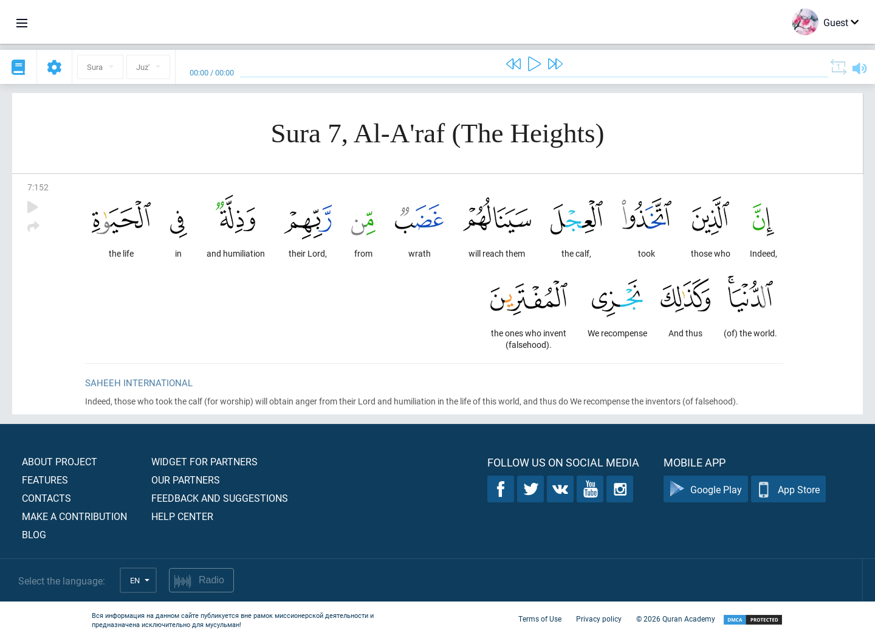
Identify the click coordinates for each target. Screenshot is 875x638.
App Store (788, 489)
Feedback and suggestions (219, 497)
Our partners (185, 479)
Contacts (46, 497)
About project (59, 461)
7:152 (38, 187)
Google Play (706, 489)
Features (45, 479)
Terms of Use (539, 618)
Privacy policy (599, 618)
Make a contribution (74, 516)
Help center (182, 516)
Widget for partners (204, 461)
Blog (34, 534)
